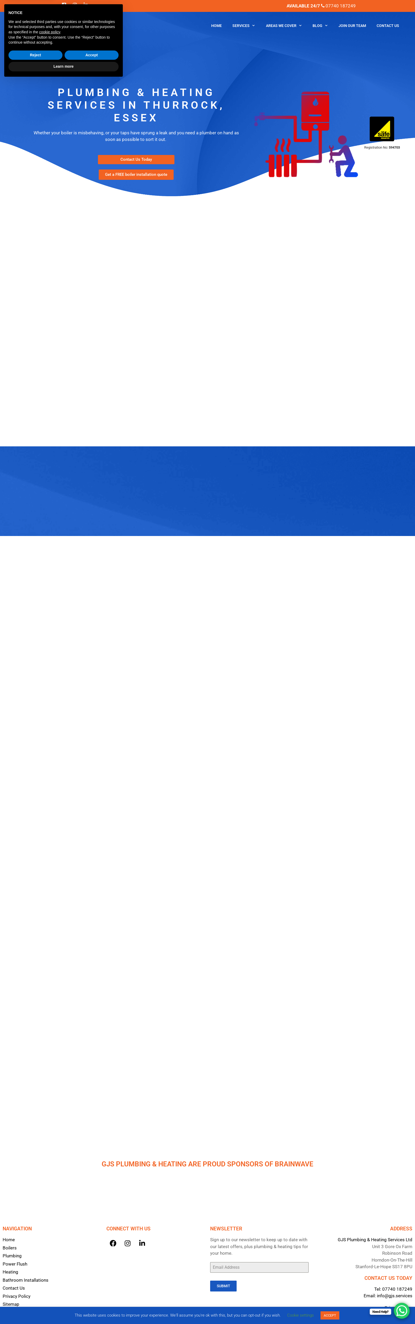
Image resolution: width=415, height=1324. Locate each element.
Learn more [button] (63, 1309)
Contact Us (388, 26)
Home (216, 26)
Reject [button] (35, 1298)
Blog (323, 25)
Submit (223, 1284)
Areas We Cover (286, 25)
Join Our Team (352, 26)
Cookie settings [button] (300, 1315)
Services (246, 25)
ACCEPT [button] (330, 1315)
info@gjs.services (394, 1293)
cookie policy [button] (49, 1275)
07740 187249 (397, 1287)
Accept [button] (91, 1298)
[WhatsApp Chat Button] (402, 1311)
